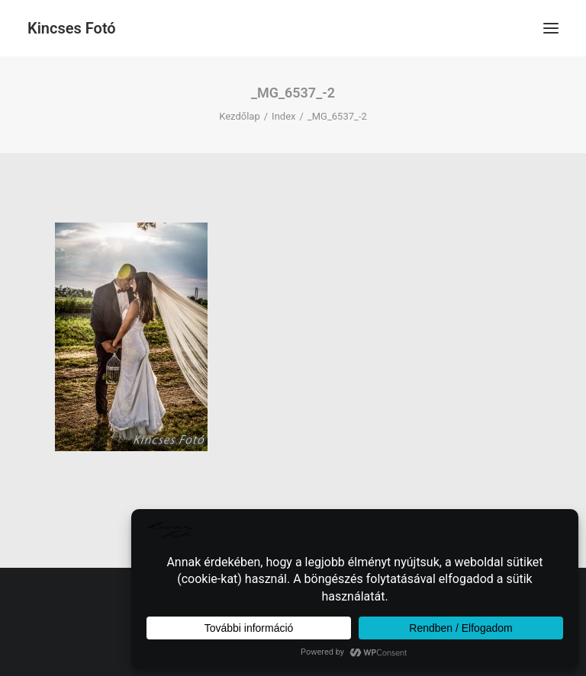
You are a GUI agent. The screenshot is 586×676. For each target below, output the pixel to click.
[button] (551, 28)
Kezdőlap (239, 116)
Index (283, 116)
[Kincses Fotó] (71, 28)
